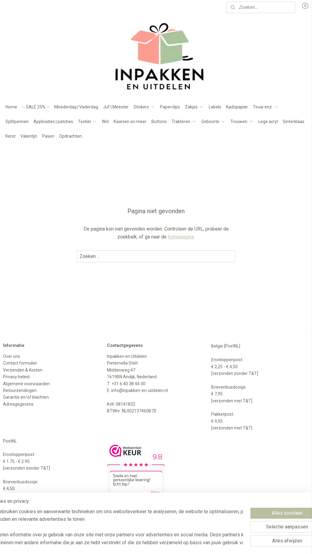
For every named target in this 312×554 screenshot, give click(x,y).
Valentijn (28, 136)
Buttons (159, 121)
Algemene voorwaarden (26, 383)
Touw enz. (266, 106)
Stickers (144, 106)
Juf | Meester (116, 106)
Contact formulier (20, 363)
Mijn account (20, 7)
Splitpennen (17, 121)
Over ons (11, 356)
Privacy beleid (16, 376)
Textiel (87, 121)
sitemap (140, 543)
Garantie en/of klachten (26, 397)
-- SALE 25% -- (35, 106)
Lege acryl (268, 121)
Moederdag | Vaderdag (76, 106)
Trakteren (184, 121)
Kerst (10, 136)
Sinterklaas (293, 121)
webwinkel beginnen (174, 543)
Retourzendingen (20, 390)
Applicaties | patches (53, 121)
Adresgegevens (18, 404)
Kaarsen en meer (130, 121)
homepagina (181, 237)
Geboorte (213, 121)
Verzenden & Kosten (22, 370)
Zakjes (194, 106)
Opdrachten (70, 136)
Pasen (48, 136)
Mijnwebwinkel (226, 543)
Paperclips (170, 106)
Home (11, 106)
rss (152, 543)
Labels (215, 106)
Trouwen (242, 121)
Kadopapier (237, 106)
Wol (105, 121)
